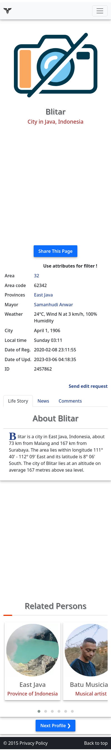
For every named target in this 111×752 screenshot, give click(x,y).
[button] (39, 711)
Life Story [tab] (18, 401)
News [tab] (43, 401)
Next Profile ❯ (55, 725)
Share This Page (55, 251)
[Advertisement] (55, 185)
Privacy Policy (33, 743)
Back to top (96, 743)
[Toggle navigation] (100, 10)
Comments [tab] (70, 401)
